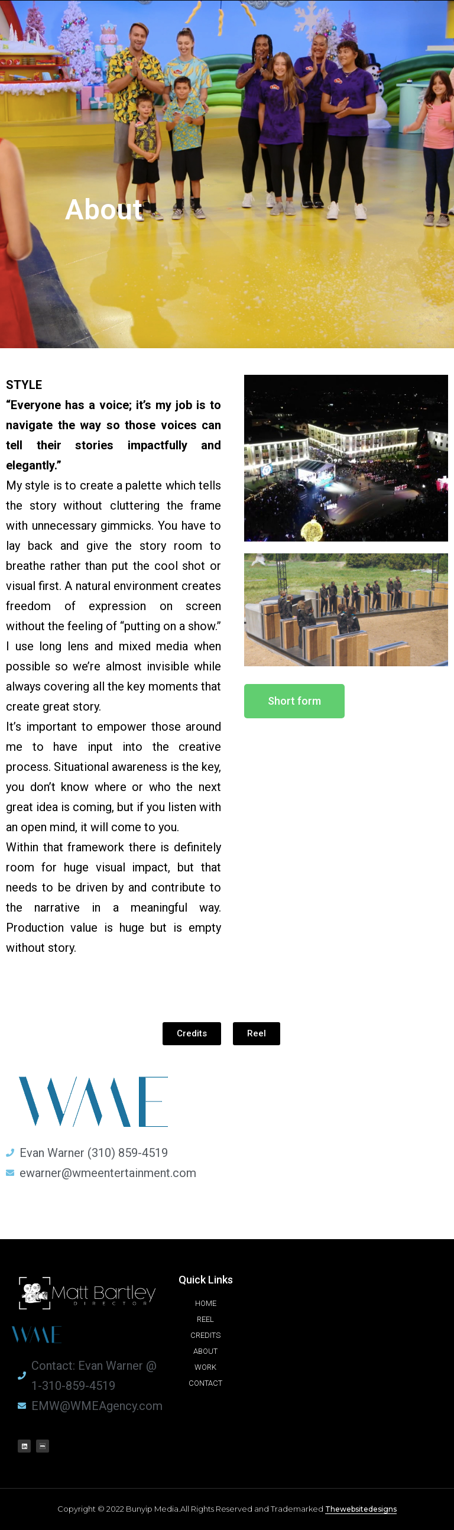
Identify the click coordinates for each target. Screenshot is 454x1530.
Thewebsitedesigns (361, 1509)
